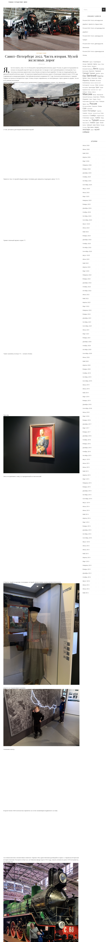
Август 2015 (86, 459)
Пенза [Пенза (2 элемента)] (98, 99)
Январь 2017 (87, 432)
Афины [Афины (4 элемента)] (95, 64)
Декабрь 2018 (87, 404)
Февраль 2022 (87, 310)
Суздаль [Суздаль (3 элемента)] (92, 118)
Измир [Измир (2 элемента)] (99, 78)
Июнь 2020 (86, 357)
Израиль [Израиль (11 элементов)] (86, 80)
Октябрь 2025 (87, 181)
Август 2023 (86, 255)
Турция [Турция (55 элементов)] (95, 120)
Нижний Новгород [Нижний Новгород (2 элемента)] (87, 97)
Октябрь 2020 (87, 349)
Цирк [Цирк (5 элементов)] (97, 122)
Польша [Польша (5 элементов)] (101, 101)
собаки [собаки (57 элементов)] (86, 132)
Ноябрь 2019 (87, 373)
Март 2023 (86, 271)
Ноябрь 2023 (87, 243)
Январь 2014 (87, 526)
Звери (25, 2)
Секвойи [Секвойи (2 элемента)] (85, 113)
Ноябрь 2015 (87, 451)
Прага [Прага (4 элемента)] (84, 104)
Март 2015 (86, 479)
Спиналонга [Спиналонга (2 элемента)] (86, 115)
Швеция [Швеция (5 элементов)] (89, 125)
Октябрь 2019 (87, 377)
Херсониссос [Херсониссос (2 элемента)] (86, 122)
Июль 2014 (86, 506)
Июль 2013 (86, 545)
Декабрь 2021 (87, 318)
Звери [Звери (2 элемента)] (89, 78)
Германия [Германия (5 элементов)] (98, 71)
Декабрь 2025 (87, 173)
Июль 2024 (86, 228)
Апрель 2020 (86, 365)
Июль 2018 (86, 412)
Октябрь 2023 (87, 247)
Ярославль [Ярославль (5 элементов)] (90, 127)
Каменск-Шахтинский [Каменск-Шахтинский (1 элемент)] (96, 82)
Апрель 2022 (86, 302)
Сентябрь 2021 (87, 326)
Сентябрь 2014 (87, 498)
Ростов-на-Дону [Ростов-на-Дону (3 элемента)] (87, 106)
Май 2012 (86, 593)
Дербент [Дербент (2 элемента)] (98, 73)
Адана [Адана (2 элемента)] (91, 62)
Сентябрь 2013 (87, 538)
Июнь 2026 (86, 149)
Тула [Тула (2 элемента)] (90, 120)
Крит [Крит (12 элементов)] (97, 87)
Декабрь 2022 (87, 283)
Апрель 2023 (86, 267)
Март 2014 (86, 522)
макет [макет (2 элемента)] (92, 129)
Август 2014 (86, 502)
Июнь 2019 (86, 389)
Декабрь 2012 (87, 573)
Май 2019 (86, 392)
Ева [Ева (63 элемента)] (84, 76)
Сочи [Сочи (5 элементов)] (101, 113)
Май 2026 (86, 153)
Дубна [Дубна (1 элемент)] (102, 73)
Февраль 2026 (87, 165)
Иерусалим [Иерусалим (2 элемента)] (94, 78)
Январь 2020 (87, 369)
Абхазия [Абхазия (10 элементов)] (86, 62)
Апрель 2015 (86, 475)
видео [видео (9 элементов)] (97, 127)
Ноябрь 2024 (87, 212)
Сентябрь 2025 (87, 184)
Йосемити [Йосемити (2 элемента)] (98, 80)
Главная (11, 2)
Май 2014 (86, 514)
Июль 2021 (86, 330)
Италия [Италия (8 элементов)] (92, 80)
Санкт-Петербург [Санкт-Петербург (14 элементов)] (89, 111)
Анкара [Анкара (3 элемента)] (85, 64)
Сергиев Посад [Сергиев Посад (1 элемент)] (96, 113)
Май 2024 (86, 232)
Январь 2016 (87, 443)
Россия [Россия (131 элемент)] (93, 104)
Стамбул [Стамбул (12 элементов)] (93, 115)
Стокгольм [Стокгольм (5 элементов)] (86, 118)
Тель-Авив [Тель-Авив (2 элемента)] (85, 120)
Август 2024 (86, 224)
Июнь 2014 (86, 510)
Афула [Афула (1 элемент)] (99, 64)
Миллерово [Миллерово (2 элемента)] (100, 94)
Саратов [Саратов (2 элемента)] (99, 111)
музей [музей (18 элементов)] (96, 129)
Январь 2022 (87, 314)
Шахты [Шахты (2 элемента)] (84, 125)
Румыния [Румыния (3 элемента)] (94, 106)
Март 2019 (86, 396)
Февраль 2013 (87, 565)
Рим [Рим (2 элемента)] (88, 104)
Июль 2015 (86, 463)
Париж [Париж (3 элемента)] (94, 99)
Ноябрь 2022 (87, 286)
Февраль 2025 (87, 200)
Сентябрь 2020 (87, 353)
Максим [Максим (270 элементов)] (87, 94)
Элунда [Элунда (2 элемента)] (102, 125)
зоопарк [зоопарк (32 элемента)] (86, 129)
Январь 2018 (87, 420)
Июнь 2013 (86, 549)
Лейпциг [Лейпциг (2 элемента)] (85, 92)
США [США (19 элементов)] (84, 108)
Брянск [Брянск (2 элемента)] (89, 66)
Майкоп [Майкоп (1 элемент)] (94, 92)
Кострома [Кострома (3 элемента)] (85, 87)
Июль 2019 (86, 385)
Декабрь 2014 (87, 491)
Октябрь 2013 (87, 534)
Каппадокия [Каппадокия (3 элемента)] (86, 85)
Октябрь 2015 (87, 455)
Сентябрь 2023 (87, 251)
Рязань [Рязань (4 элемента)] (100, 106)
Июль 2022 (86, 294)
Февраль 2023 (87, 275)
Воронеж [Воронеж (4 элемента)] (91, 71)
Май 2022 (86, 298)
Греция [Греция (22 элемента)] (86, 73)
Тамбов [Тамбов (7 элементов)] (97, 118)
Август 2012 (86, 581)
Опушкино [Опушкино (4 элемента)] (85, 99)
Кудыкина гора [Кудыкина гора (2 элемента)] (86, 89)
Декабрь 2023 (87, 239)
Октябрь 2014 (87, 494)
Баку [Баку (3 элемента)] (102, 64)
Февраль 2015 (87, 483)
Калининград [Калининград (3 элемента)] (86, 83)
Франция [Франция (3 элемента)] (101, 120)
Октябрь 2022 (87, 290)
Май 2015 (86, 471)
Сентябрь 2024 (87, 220)
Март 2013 (86, 561)
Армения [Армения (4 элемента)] (89, 64)
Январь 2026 (87, 169)
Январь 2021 (87, 338)
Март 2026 (86, 161)
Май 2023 (86, 263)
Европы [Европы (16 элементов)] (100, 76)
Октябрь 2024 (87, 216)
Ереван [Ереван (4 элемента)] (85, 78)
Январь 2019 (87, 400)
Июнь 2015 (86, 467)
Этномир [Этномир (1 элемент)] (85, 127)
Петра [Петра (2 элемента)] (97, 101)
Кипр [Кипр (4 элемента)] (96, 85)
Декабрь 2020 (87, 341)
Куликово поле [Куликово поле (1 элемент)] (94, 89)
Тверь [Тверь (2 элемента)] (102, 118)
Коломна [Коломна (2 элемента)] (101, 85)
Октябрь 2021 (87, 322)
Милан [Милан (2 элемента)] (94, 94)
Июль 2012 (86, 585)
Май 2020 (86, 361)
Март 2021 (86, 334)
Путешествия (18, 2)
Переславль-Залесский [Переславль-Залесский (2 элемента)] (89, 101)
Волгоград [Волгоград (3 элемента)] (85, 71)
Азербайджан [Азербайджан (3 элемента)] (97, 62)
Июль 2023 (86, 259)
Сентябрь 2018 (87, 408)
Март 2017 (86, 428)
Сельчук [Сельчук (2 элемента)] (90, 113)
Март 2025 (86, 196)
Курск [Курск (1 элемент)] (100, 89)
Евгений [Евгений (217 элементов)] (91, 76)
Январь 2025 (87, 204)
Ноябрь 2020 (87, 345)
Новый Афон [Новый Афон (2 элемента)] (96, 97)
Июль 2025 (86, 192)
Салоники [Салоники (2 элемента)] (89, 108)
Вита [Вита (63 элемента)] (95, 68)
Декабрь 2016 (87, 436)
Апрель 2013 (86, 557)
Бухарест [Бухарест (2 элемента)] (94, 66)
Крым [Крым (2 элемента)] (101, 87)
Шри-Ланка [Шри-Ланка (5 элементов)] (96, 125)
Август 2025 (86, 188)
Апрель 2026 (86, 157)
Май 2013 (86, 553)
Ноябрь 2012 (87, 577)
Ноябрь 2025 (87, 177)
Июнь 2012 (86, 589)
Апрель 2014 (86, 518)
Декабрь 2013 (87, 530)
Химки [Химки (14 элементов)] (92, 122)
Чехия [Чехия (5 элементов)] (101, 122)
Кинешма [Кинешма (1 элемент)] (92, 85)
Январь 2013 (87, 569)
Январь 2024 (87, 235)
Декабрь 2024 (87, 208)
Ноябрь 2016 (87, 440)
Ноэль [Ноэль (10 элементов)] (102, 97)
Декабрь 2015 (87, 447)
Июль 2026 (86, 145)
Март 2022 (86, 306)
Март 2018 (86, 416)
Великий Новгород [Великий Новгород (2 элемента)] (87, 69)
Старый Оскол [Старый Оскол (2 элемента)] (100, 115)
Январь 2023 (87, 279)
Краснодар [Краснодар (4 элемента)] (92, 87)
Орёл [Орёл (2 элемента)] (90, 99)
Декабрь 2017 (87, 424)
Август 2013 (86, 542)
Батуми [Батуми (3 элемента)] (85, 66)
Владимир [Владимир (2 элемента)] (101, 69)
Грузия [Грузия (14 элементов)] (92, 73)
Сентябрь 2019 (87, 381)
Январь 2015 (87, 487)
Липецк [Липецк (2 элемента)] (89, 92)
